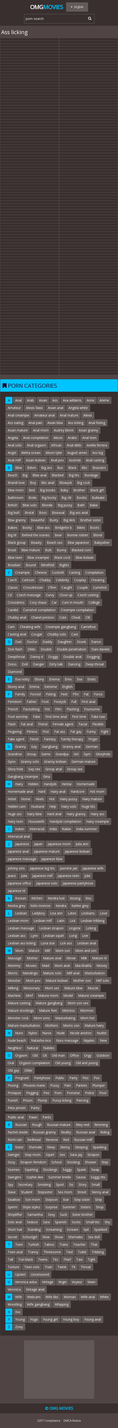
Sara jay (76, 1154)
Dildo (32, 649)
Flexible (98, 724)
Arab (30, 400)
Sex (62, 1154)
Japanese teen (68, 875)
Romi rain (15, 1139)
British (12, 505)
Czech (12, 580)
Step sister (82, 1199)
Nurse (46, 1033)
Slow (46, 1237)
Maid (45, 965)
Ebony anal (16, 686)
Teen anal (15, 1252)
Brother (79, 490)
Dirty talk (56, 664)
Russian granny (44, 1132)
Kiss (89, 898)
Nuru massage (67, 1040)
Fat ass (59, 731)
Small (96, 1184)
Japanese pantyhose (78, 883)
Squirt (50, 1154)
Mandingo (30, 973)
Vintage (47, 1282)
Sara (46, 1222)
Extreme (50, 686)
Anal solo (15, 445)
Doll (25, 664)
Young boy (71, 1319)
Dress (12, 664)
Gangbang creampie (23, 776)
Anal (18, 400)
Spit (86, 1229)
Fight (104, 731)
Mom (19, 950)
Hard (41, 791)
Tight (91, 1259)
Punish (13, 1100)
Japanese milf (42, 875)
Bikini (81, 527)
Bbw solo (29, 505)
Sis (71, 1184)
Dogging (93, 656)
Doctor (32, 641)
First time (79, 716)
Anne (90, 400)
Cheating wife (30, 627)
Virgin (62, 1282)
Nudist (102, 1033)
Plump (42, 1100)
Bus (60, 467)
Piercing (82, 1100)
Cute (62, 617)
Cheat (76, 617)
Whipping (61, 1304)
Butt (48, 550)
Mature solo (52, 973)
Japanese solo (46, 883)
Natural (32, 1048)
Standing (34, 1229)
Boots (94, 527)
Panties (81, 1085)
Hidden (33, 784)
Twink (61, 1267)
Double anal (72, 656)
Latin (60, 920)
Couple (82, 587)
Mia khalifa (83, 965)
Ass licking (75, 422)
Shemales (75, 1237)
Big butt (14, 512)
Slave (12, 1192)
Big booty (49, 497)
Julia (24, 875)
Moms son (71, 1025)
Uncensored (40, 1274)
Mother (32, 958)
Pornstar (73, 1093)
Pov (97, 1078)
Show (59, 1237)
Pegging (32, 1093)
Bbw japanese (78, 542)
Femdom (14, 701)
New (103, 1040)
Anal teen (89, 437)
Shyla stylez (31, 1207)
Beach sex (54, 542)
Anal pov (57, 460)
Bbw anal (39, 475)
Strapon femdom (33, 1162)
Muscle (93, 988)
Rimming (101, 1124)
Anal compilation (35, 437)
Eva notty (22, 679)
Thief (67, 1259)
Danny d (36, 656)
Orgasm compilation (34, 1063)
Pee (46, 1093)
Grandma (15, 754)
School (56, 1162)
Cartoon (28, 580)
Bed (32, 490)
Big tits (74, 475)
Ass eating (15, 422)
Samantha (35, 1214)
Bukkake (98, 497)
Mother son (82, 980)
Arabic (72, 437)
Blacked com (81, 550)
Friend (42, 724)
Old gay (13, 1070)
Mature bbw (73, 988)
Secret (12, 1237)
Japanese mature (47, 851)
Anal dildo (74, 445)
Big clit (66, 497)
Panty (35, 1108)
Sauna (81, 1177)
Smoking (44, 1184)
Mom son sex (78, 1003)
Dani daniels (100, 649)
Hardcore (78, 791)
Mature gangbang (49, 1003)
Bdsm (31, 467)
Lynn (34, 935)
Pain (67, 1085)
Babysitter (102, 542)
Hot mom (97, 791)
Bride (32, 497)
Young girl (50, 1319)
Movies (31, 965)
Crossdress (16, 602)
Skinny (65, 1147)
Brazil (12, 550)
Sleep (51, 1147)
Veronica (14, 1289)
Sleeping (81, 1147)
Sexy (51, 1214)
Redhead (34, 1139)
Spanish (61, 1222)
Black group (17, 542)
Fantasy (50, 739)
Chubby (45, 580)
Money (102, 965)
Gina (46, 776)
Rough (37, 1124)
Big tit (12, 535)
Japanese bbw (51, 859)
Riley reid (82, 1124)
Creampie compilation (77, 610)
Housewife (36, 821)
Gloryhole (103, 754)
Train (48, 1267)
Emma (34, 686)
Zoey (19, 1327)
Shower (90, 1162)
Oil (45, 1055)
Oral (11, 1063)
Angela (13, 437)
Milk (84, 958)
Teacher (79, 1244)
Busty (54, 520)
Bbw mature (30, 550)
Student (26, 1192)
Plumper (98, 1085)
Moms (13, 973)
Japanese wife (93, 868)
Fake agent (16, 739)
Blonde (47, 505)
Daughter (64, 641)
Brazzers (99, 467)
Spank (81, 1169)
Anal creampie (18, 415)
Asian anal (55, 407)
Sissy (11, 1162)
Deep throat (95, 664)
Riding (104, 1132)
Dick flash (15, 649)
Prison (27, 1100)
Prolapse (14, 1093)
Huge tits (88, 806)
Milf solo (102, 980)
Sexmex (14, 1169)
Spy (10, 1184)
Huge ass (15, 814)
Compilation (94, 572)
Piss (85, 1078)
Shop (100, 1207)
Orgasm (21, 1055)
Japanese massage (22, 859)
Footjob (60, 701)
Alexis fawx (34, 407)
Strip (98, 1199)
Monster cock (18, 1018)
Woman (70, 1297)
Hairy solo (68, 806)
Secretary (25, 1184)
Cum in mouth (72, 602)
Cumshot (100, 587)
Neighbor (15, 1048)
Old (35, 1055)
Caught (66, 587)
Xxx (17, 1312)
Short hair (15, 1229)
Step (104, 1162)
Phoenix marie (34, 1085)
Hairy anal (57, 791)
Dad (18, 641)
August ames (77, 452)
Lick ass (66, 943)
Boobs (82, 497)
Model (68, 995)
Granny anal (72, 746)
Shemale (35, 1147)
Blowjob (65, 482)
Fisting (51, 694)
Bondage (91, 475)
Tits (55, 1259)
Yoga (34, 1319)
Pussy (54, 1085)
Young (20, 1319)
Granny (20, 746)
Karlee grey (80, 905)
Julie (87, 875)
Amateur (14, 407)
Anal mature (69, 415)
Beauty (36, 542)
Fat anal (27, 724)
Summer (69, 1207)
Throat (86, 1267)
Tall (10, 1259)
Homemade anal (20, 791)
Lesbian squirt (53, 935)
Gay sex (34, 769)
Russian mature (59, 1124)
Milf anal (73, 973)
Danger (38, 664)
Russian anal (85, 1132)
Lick (72, 920)
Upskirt (20, 1274)
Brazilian (14, 565)
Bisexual (58, 512)
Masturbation (95, 973)
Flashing (73, 709)
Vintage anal (35, 1289)
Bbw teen (15, 557)
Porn (58, 1093)
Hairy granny (76, 814)
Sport (60, 1184)
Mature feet (48, 1010)
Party (73, 1078)
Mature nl (99, 958)
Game (45, 754)
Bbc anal (47, 482)
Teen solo (31, 1267)
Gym (87, 754)
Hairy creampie (97, 821)
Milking (13, 988)
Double (46, 649)
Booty (27, 527)
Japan (38, 844)
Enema (54, 679)
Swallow (14, 1199)
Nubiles (48, 1048)
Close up (65, 595)
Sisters (86, 1207)
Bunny (61, 550)
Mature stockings (21, 1010)
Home (25, 799)
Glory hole (15, 769)
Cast (74, 634)
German (92, 746)
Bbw (18, 467)
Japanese (22, 844)
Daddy (47, 641)
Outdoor (103, 1055)
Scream (72, 1229)
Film (58, 709)
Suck (63, 1214)
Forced (35, 694)
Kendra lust (56, 898)
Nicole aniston (81, 1033)
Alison (58, 437)
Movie (71, 958)
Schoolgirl (29, 1237)
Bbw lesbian (84, 557)
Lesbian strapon (51, 928)
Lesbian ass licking (22, 943)
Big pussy (65, 505)
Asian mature (18, 430)
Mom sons (42, 1018)
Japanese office (19, 883)
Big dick (69, 520)
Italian (66, 829)
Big (24, 475)
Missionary (31, 988)
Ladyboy (38, 913)
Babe (94, 505)
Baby (64, 490)
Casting (74, 572)
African (56, 445)
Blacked (58, 475)
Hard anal (54, 814)
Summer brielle (59, 1177)
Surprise (51, 1207)
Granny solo (30, 761)
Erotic (91, 679)
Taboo (49, 1244)
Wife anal (88, 1297)
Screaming (54, 1229)
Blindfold (47, 565)
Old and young (87, 1063)
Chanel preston (42, 617)
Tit (73, 1267)
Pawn (33, 1117)
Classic (13, 587)
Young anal (92, 1319)
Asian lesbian (36, 460)
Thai (94, 1244)
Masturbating (65, 1018)
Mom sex (52, 988)
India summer (86, 829)
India (53, 829)
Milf (47, 950)
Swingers (14, 1177)
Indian (19, 829)
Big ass (46, 467)
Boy (33, 482)
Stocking (73, 1162)
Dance (96, 641)
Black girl (97, 490)
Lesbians (88, 913)
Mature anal (52, 958)
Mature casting (19, 1003)
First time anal (56, 716)
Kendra (61, 905)
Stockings (50, 1169)
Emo (68, 679)
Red (66, 1139)
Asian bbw (55, 422)
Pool (102, 1093)
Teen (19, 1244)
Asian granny (88, 430)
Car (54, 602)
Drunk (81, 641)
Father (31, 701)
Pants (47, 1117)
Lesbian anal (86, 943)
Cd (10, 595)
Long (73, 935)
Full (73, 701)
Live (85, 935)
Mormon (86, 1010)
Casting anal (17, 634)
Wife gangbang (38, 1304)
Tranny (33, 1252)
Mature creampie (91, 995)
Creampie (22, 572)
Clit (88, 617)
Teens (42, 1259)
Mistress (68, 1010)
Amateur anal (44, 415)
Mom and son (86, 950)
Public (59, 1078)
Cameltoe (88, 627)
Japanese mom (59, 844)
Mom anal (62, 965)
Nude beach (17, 1040)
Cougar (36, 634)
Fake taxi (98, 716)
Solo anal (15, 1222)
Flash (12, 724)
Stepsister (45, 1192)
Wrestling (15, 1304)
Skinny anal (100, 1192)
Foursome (92, 709)
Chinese (41, 572)
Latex (72, 913)
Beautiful (37, 520)
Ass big (97, 452)
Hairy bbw (34, 814)
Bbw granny (17, 520)
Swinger (14, 1154)
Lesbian (21, 913)
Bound (31, 565)
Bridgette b (63, 527)
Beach (12, 475)
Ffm (76, 694)
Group (31, 754)
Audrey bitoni (64, 430)
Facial (83, 724)
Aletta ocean (30, 452)
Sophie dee (34, 1177)
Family (20, 694)
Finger (93, 739)
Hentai (67, 784)
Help (52, 806)
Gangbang (49, 746)
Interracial (36, 829)
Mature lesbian (57, 980)
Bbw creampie (38, 557)
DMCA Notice (72, 1420)
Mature (34, 950)
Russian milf (83, 1139)
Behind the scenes (36, 535)
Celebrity (62, 580)
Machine (14, 995)
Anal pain (35, 422)
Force (98, 694)
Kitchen (37, 898)
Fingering (14, 731)
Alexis (87, 415)
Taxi (79, 1259)
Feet (64, 694)
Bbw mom (16, 490)
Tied (69, 1252)
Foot (45, 701)
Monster (14, 980)
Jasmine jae (68, 868)
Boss (43, 512)
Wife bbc (52, 1297)
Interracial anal (19, 836)
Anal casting (95, 460)
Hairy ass (97, 814)
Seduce (32, 1222)
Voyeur (77, 1282)
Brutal (29, 512)
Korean (20, 898)
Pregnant (22, 1078)
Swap (95, 1169)
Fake (36, 716)
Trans (63, 1244)
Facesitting (31, 709)
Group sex (74, 769)
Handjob (50, 784)
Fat (86, 694)
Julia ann (82, 844)
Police (89, 1093)
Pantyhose (42, 1078)
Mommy (14, 965)
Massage (14, 958)
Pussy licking (61, 1100)
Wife (18, 1297)
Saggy (67, 1169)
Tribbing (98, 1252)
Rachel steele (18, 1132)
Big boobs (47, 490)
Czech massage (29, 595)
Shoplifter (15, 1214)
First (46, 731)
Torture (13, 1267)
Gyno (12, 761)
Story (82, 1184)
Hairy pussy (68, 799)
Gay (34, 746)
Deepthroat (16, 656)
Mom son (62, 950)
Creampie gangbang (61, 627)
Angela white (78, 407)
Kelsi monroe (40, 905)
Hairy (19, 784)
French (13, 709)
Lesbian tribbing (92, 920)
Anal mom (41, 430)
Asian (43, 400)
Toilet (82, 1252)
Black (72, 467)
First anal (88, 701)
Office (74, 1055)
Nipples (89, 1040)
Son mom (32, 1199)
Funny (91, 731)
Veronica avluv (26, 1282)
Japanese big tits (42, 868)
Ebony (39, 679)
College (94, 602)
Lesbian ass (16, 935)
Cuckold (58, 572)
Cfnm (52, 587)
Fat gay (76, 731)
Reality (66, 1132)
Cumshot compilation (39, 610)
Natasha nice (41, 1040)
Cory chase (38, 602)
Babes (12, 527)
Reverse (52, 1139)
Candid (13, 610)
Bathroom (15, 497)
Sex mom (65, 1192)
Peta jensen (17, 1108)
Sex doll (94, 1237)
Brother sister (90, 520)
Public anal (16, 1117)
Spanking (99, 1147)
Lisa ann (56, 913)
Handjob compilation (65, 821)
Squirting (31, 1169)
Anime (104, 400)
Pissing (13, 1085)
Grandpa (62, 754)
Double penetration (71, 649)
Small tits (93, 1222)
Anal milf (14, 460)
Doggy (53, 656)
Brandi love (16, 482)
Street (81, 1192)
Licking (91, 928)
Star (66, 1199)
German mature (84, 761)
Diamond (15, 671)
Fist (47, 709)
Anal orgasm (36, 445)
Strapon (93, 1154)
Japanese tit (16, 890)
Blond (97, 535)
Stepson (51, 1199)
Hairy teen (15, 821)
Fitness (32, 731)
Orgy (87, 1055)
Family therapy (72, 739)
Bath (81, 505)
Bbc (84, 467)
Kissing (75, 898)
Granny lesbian (55, 761)
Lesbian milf (43, 920)
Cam (11, 627)
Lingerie (75, 928)
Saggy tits (98, 1177)
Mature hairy (94, 1025)
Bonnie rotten (77, 535)
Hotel (12, 799)
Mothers (51, 1025)
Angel (12, 452)
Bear (58, 535)
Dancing (74, 664)
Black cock (62, 557)
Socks (76, 1222)
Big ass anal (79, 512)
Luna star (48, 943)
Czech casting (88, 595)
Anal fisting (97, 422)
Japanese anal (18, 851)
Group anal (53, 769)
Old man (58, 1055)
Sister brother (82, 1214)
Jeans (12, 875)
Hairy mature (92, 799)
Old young (63, 1063)
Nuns (19, 1033)
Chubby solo (56, 634)
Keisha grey (16, 905)
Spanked (100, 1229)
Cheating (97, 580)
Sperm (13, 1207)
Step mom (33, 1154)
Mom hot (87, 1018)
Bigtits (64, 565)
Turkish (33, 1244)
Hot (52, 799)
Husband (37, 806)
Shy (107, 1222)
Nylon (32, 1033)
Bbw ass (43, 527)
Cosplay (80, 580)
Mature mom (48, 995)
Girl (76, 754)
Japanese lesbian (77, 851)
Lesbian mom (18, 920)
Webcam (33, 1297)
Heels (40, 799)
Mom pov (33, 980)
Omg (46, 7)
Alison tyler (54, 452)
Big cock (83, 482)
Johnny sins (16, 868)
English (67, 686)
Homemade (86, 784)
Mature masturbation (24, 1025)
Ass (55, 400)
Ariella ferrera (97, 445)
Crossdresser (33, 587)
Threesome (52, 1252)
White (104, 1297)
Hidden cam (17, 806)
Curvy (50, 595)
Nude (61, 1033)
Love (103, 913)
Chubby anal (17, 617)
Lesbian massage (21, 928)
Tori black (25, 1259)
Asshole (75, 460)
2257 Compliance (48, 1420)
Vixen (91, 1282)
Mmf (29, 995)
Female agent (63, 724)
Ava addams (72, 400)
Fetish (34, 739)
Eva (79, 679)
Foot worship (18, 716)
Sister (19, 1147)
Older (28, 1070)
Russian (21, 1124)
